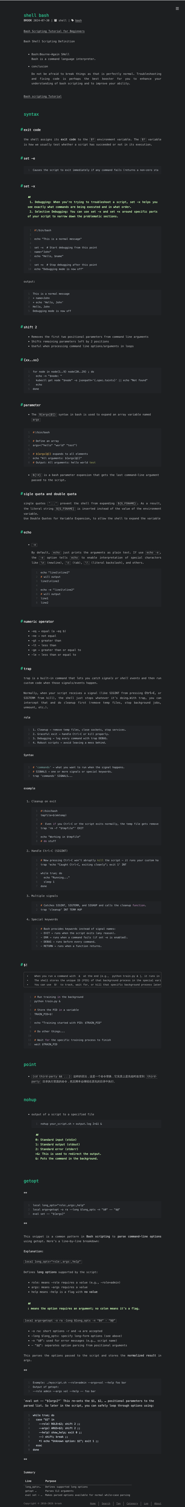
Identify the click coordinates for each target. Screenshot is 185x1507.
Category (132, 1500)
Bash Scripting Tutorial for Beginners (54, 31)
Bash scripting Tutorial (43, 96)
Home (93, 1500)
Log (146, 1500)
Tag (118, 1500)
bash (78, 20)
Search (106, 1500)
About (157, 1500)
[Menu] (177, 8)
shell (63, 20)
